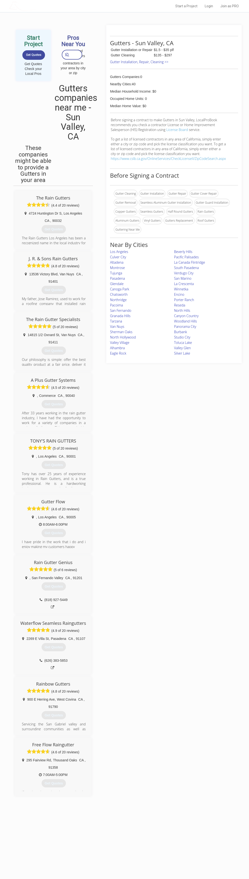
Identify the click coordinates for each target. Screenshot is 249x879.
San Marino (183, 278)
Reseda (179, 305)
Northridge (118, 299)
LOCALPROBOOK (37, 6)
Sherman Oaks (121, 332)
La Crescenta (184, 283)
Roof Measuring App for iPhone (120, 854)
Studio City (182, 337)
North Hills (182, 310)
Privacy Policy (176, 843)
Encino (179, 294)
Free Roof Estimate (58, 854)
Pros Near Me (54, 843)
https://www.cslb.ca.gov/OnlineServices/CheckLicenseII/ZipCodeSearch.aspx (168, 158)
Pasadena (117, 278)
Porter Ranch (184, 299)
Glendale (117, 283)
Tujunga (116, 273)
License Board (177, 129)
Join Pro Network (110, 838)
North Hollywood (123, 337)
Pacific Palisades (186, 257)
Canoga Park (119, 289)
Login (209, 6)
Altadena (116, 262)
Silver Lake (182, 353)
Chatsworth (118, 294)
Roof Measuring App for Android (120, 860)
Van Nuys (117, 326)
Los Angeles (119, 251)
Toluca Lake (183, 342)
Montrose (117, 267)
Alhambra (117, 348)
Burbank (180, 332)
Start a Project (186, 6)
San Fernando (120, 310)
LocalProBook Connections (185, 854)
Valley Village (119, 342)
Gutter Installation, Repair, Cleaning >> (139, 62)
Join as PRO (229, 6)
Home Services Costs (60, 838)
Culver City (118, 257)
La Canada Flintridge (189, 262)
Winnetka (181, 289)
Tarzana (116, 321)
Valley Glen (182, 348)
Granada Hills (120, 315)
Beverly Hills (183, 251)
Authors (172, 849)
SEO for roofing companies (185, 860)
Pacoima (116, 305)
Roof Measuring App (112, 849)
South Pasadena (186, 267)
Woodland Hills (185, 321)
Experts (104, 843)
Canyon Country (186, 315)
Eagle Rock (118, 353)
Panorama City (185, 326)
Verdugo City (184, 273)
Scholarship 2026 (178, 838)
